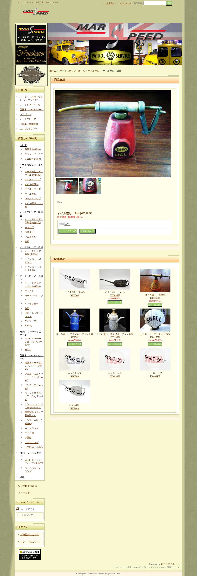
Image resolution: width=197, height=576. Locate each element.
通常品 (28, 350)
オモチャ (29, 291)
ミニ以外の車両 (33, 159)
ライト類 (29, 433)
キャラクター (31, 303)
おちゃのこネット (170, 564)
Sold (22, 476)
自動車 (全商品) (33, 149)
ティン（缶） (31, 321)
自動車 (23, 145)
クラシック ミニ (34, 154)
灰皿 (27, 308)
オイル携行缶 (31, 184)
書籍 (27, 241)
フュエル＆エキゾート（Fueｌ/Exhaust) (34, 377)
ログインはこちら (29, 541)
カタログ (29, 227)
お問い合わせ (125, 3)
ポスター (29, 232)
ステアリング (31, 442)
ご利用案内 (109, 3)
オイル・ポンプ (33, 179)
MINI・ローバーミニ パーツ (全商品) (33, 342)
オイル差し (30, 193)
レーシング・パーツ (30, 105)
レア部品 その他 (34, 447)
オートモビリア (28, 119)
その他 (28, 326)
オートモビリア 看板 (31, 247)
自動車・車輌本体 (29, 124)
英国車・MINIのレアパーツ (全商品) (33, 366)
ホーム (52, 70)
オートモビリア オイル (72, 70)
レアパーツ (25, 114)
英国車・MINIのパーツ (31, 109)
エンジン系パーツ (29, 128)
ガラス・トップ (33, 198)
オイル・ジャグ (33, 189)
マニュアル (30, 236)
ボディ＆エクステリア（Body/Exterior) (34, 396)
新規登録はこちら (29, 534)
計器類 (28, 437)
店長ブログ (24, 493)
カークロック (31, 428)
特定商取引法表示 (27, 486)
